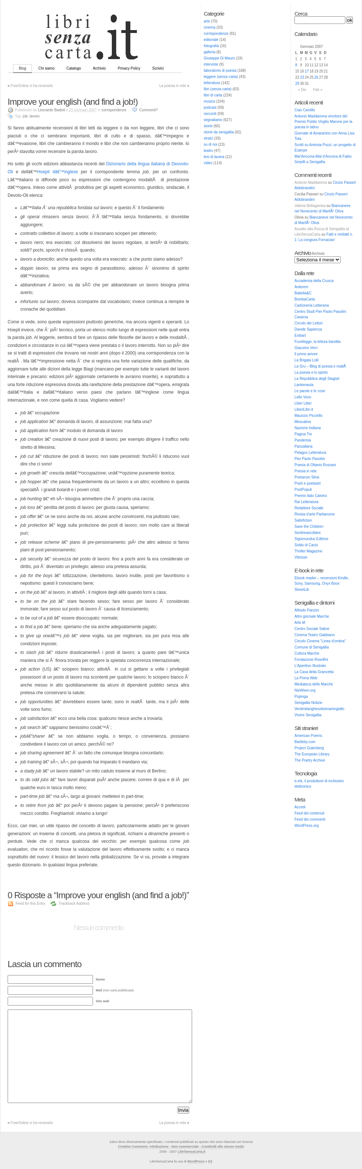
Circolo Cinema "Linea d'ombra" (320, 641)
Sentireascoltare (307, 533)
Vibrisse (300, 557)
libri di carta (213, 95)
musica (209, 101)
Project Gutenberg (309, 748)
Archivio (99, 68)
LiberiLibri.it (303, 409)
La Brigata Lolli (306, 360)
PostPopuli (303, 490)
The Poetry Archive (309, 760)
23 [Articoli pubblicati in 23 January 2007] (302, 77)
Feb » (317, 90)
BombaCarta (304, 299)
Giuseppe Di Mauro (219, 58)
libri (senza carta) (218, 89)
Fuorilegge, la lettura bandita (317, 342)
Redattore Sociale (309, 508)
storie (208, 126)
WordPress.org (306, 826)
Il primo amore (306, 354)
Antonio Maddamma (310, 183)
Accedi (299, 807)
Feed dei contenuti (309, 813)
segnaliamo (213, 120)
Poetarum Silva (306, 477)
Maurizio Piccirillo (308, 416)
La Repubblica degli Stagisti (316, 379)
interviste (211, 64)
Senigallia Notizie (308, 703)
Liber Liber (303, 403)
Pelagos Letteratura (310, 453)
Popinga (301, 697)
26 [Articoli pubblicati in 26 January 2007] (316, 77)
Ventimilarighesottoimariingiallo (319, 709)
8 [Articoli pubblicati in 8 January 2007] (296, 65)
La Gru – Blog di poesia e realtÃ (320, 366)
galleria (209, 52)
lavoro (35, 116)
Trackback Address (73, 903)
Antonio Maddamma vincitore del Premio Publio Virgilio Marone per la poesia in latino (323, 121)
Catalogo (73, 68)
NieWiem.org (305, 690)
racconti (210, 114)
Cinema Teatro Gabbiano (314, 635)
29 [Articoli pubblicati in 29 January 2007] (297, 84)
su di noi (210, 144)
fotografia (211, 46)
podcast (210, 107)
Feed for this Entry (30, 903)
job (25, 116)
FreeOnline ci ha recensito (32, 86)
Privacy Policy (129, 68)
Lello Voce (302, 397)
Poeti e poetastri (307, 483)
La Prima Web (305, 678)
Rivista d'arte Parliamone (314, 514)
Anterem (301, 287)
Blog (22, 68)
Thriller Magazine (308, 551)
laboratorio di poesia (220, 70)
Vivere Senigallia (307, 715)
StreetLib (301, 590)
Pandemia (302, 440)
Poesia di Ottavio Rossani (315, 465)
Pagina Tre (303, 434)
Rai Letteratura (306, 502)
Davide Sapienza (308, 329)
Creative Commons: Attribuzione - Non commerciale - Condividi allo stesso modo (181, 1146)
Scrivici (158, 68)
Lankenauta (303, 385)
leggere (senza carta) (221, 77)
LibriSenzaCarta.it (192, 1151)
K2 (210, 1161)
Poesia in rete (305, 471)
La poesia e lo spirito (311, 372)
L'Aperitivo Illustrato (310, 666)
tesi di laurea (214, 157)
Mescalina (302, 422)
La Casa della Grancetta (314, 672)
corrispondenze (216, 34)
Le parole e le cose (309, 391)
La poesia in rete (172, 86)
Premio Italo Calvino (310, 496)
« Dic (302, 90)
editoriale (211, 40)
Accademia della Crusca (314, 281)
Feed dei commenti (309, 819)
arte (207, 21)
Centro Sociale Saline (311, 629)
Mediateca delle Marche (313, 684)
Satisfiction (303, 520)
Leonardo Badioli (51, 110)
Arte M (299, 623)
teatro (208, 151)
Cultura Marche (306, 653)
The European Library (312, 754)
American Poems (308, 736)
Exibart (300, 335)
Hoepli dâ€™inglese (57, 171)
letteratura (212, 83)
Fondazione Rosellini (311, 660)
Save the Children (309, 526)
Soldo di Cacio (306, 545)
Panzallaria (303, 446)
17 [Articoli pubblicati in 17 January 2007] (307, 71)
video (208, 163)
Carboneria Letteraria (311, 305)
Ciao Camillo (304, 110)
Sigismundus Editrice (311, 539)
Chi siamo (46, 68)
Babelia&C (303, 293)
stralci (208, 138)
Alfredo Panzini (306, 610)
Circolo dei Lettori (308, 323)
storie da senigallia (219, 132)
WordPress (195, 1161)
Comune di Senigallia (311, 647)
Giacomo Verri (305, 348)
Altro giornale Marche (311, 616)
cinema (209, 27)
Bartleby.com (305, 742)
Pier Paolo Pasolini (309, 459)
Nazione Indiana (307, 428)
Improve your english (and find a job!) (73, 102)
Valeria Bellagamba (310, 206)
